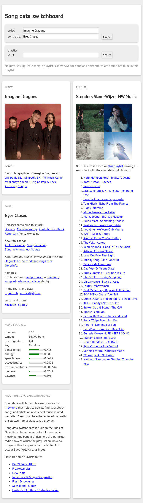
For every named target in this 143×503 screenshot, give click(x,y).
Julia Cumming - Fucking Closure (104, 273)
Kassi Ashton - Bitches (97, 182)
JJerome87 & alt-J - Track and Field (105, 316)
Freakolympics (21, 468)
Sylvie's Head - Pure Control (100, 346)
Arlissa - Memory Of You (98, 251)
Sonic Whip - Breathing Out (100, 320)
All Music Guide (53, 177)
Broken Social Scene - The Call (102, 307)
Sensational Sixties (24, 486)
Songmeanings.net (17, 249)
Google (22, 186)
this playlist (115, 166)
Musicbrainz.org (27, 229)
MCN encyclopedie (16, 182)
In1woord (11, 407)
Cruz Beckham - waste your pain (103, 199)
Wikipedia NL (13, 177)
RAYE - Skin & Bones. (96, 234)
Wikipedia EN (32, 177)
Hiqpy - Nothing (93, 208)
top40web (11, 293)
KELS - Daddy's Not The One (101, 303)
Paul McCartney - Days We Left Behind (107, 290)
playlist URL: (12, 53)
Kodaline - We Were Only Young (103, 229)
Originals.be (12, 261)
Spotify (22, 304)
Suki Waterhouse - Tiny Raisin (102, 225)
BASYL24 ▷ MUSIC (24, 464)
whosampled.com (29, 281)
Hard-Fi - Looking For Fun (99, 324)
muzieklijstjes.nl (30, 293)
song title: (14, 36)
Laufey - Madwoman (96, 286)
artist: (11, 30)
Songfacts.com (36, 245)
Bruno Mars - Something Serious (103, 221)
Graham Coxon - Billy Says (99, 338)
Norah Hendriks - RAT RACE (100, 342)
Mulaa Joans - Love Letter (99, 212)
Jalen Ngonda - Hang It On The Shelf (106, 247)
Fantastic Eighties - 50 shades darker (35, 490)
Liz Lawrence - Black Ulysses (101, 281)
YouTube (10, 304)
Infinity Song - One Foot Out (101, 260)
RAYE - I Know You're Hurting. (102, 238)
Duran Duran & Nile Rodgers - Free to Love (110, 298)
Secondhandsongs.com (37, 261)
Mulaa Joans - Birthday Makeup (103, 216)
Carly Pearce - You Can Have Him (103, 329)
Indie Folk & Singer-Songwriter (32, 477)
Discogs (10, 229)
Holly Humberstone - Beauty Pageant (106, 177)
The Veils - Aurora (94, 242)
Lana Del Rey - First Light (99, 255)
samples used (34, 277)
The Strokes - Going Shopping (102, 277)
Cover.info (11, 265)
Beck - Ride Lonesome (97, 264)
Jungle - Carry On (94, 312)
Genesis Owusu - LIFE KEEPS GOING (106, 333)
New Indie (18, 473)
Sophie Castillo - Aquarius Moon (103, 351)
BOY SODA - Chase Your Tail (100, 294)
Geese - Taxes (91, 186)
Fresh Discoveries (23, 481)
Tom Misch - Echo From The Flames (105, 203)
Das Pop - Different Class (98, 268)
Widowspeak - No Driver (98, 355)
